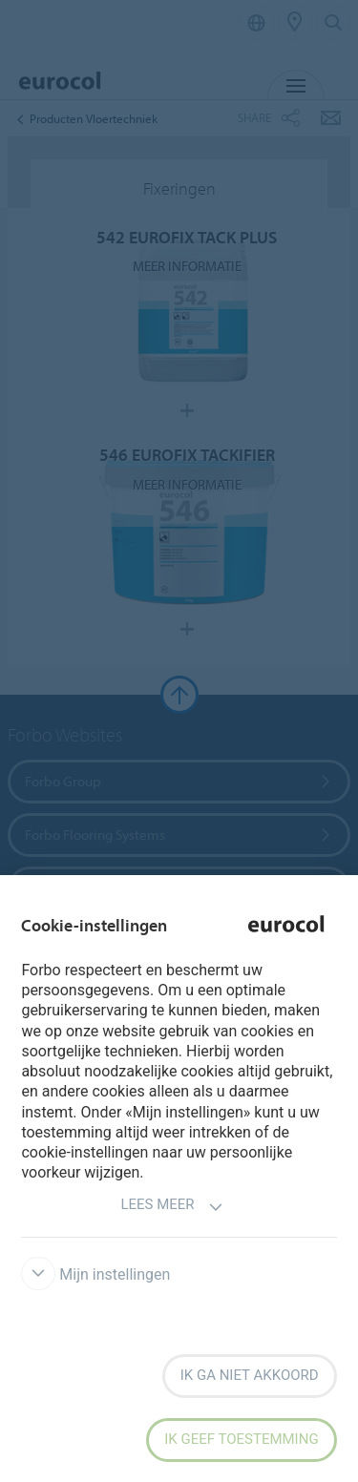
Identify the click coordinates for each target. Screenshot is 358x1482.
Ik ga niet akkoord (249, 1375)
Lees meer (171, 1207)
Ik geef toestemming (241, 1439)
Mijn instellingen (95, 1274)
